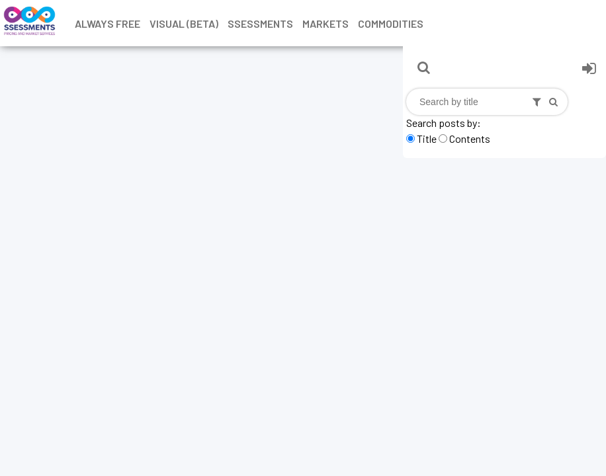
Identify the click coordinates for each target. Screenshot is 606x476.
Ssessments (260, 23)
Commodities (390, 23)
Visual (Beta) (184, 23)
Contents (469, 138)
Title (427, 138)
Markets (325, 23)
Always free (107, 23)
